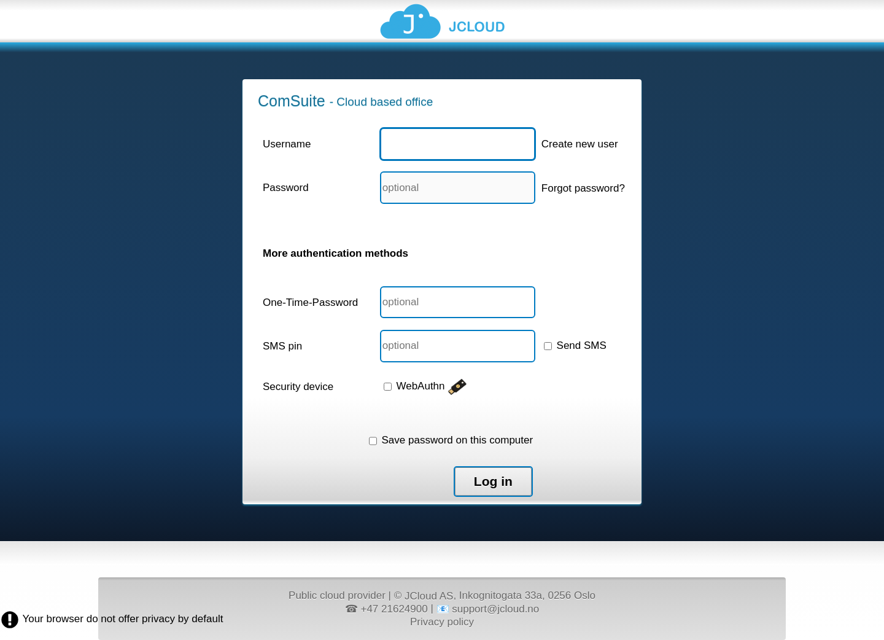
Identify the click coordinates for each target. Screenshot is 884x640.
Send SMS (575, 345)
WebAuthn (426, 386)
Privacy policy (442, 621)
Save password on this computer (451, 440)
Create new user (579, 144)
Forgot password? (583, 188)
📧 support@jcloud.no (488, 609)
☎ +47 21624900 (386, 609)
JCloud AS (429, 596)
